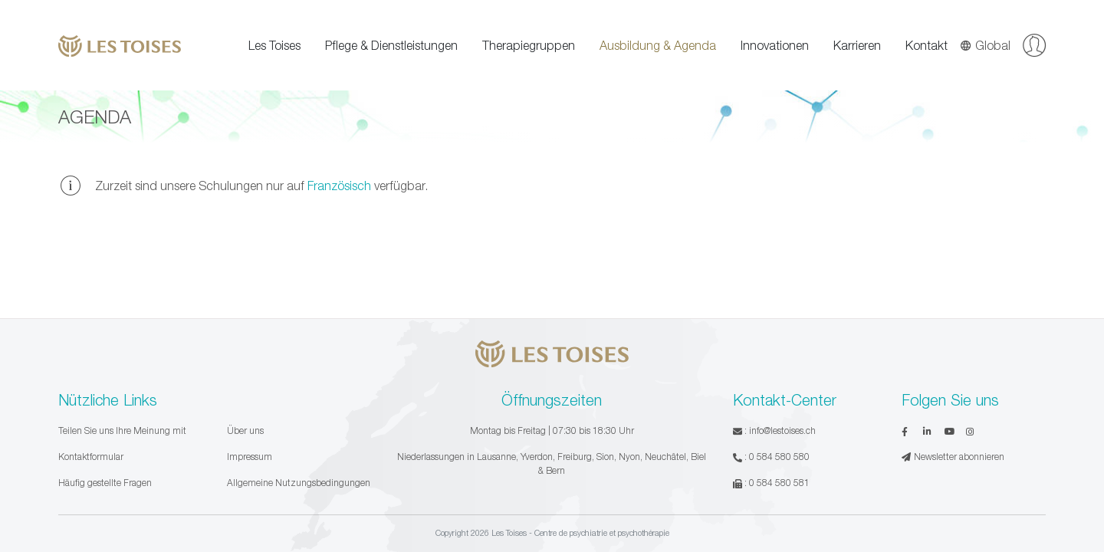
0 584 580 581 (779, 482)
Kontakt (926, 45)
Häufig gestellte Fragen (105, 482)
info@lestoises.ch (782, 430)
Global (985, 45)
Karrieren (857, 45)
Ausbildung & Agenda (658, 45)
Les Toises (274, 45)
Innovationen (775, 45)
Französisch (339, 185)
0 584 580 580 (779, 456)
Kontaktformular (90, 456)
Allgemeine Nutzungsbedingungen (298, 482)
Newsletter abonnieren (953, 456)
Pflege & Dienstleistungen (391, 45)
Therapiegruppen (528, 45)
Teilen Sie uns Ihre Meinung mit (122, 430)
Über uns (245, 430)
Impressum (249, 456)
